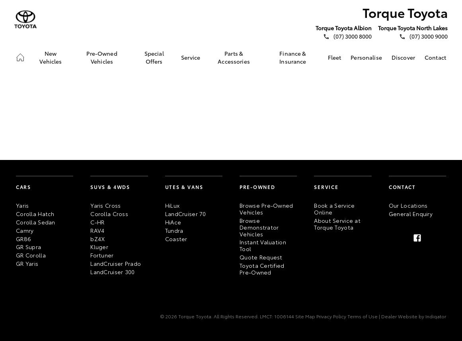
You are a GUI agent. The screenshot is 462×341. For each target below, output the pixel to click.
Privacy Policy (330, 316)
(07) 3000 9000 (428, 36)
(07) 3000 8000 (352, 36)
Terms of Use (362, 316)
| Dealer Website (397, 316)
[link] (20, 57)
